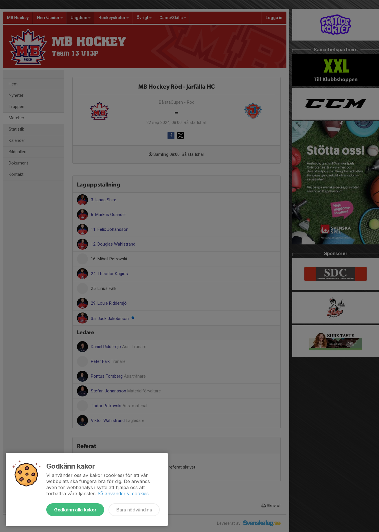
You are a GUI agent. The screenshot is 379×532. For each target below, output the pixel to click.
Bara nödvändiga (134, 510)
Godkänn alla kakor (75, 510)
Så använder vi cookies (123, 493)
